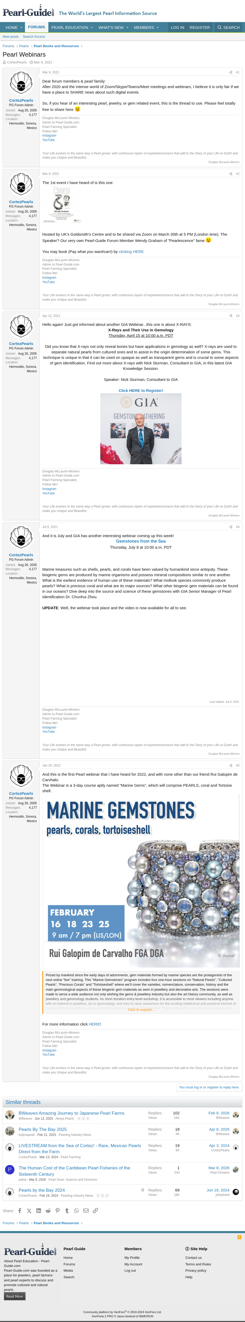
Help (188, 1277)
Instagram (49, 135)
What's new (111, 27)
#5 (237, 765)
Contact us (193, 1258)
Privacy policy (195, 1270)
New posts (11, 37)
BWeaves (25, 1118)
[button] (21, 27)
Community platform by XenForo (122, 1312)
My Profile (132, 1258)
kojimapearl (27, 1135)
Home (12, 27)
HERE (94, 1024)
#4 (237, 527)
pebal (22, 1179)
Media (68, 1270)
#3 (237, 316)
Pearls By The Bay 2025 (43, 1129)
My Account (133, 1264)
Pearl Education (70, 27)
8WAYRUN (146, 1316)
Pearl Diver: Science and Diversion (72, 1179)
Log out (130, 1270)
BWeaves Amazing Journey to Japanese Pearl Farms (71, 1113)
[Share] (230, 72)
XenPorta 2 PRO (102, 1316)
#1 (237, 72)
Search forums (34, 37)
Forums (36, 27)
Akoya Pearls (64, 1118)
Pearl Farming (70, 1157)
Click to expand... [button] (141, 1010)
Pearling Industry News (75, 1135)
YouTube (48, 140)
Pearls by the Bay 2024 (42, 1190)
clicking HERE (131, 251)
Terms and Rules (198, 1264)
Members (144, 27)
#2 (237, 174)
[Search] (228, 27)
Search (69, 1277)
